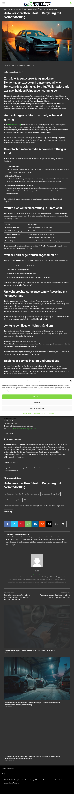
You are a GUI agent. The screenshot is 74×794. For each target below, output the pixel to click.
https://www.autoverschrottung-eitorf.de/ (22, 428)
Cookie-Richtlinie (26, 413)
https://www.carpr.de (37, 574)
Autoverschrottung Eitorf (50, 494)
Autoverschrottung (14, 125)
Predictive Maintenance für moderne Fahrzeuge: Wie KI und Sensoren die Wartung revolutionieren (17, 597)
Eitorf (26, 500)
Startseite (7, 9)
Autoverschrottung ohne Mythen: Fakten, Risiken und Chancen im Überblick (30, 651)
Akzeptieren (37, 397)
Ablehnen (37, 403)
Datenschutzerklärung (39, 413)
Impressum (51, 413)
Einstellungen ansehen (37, 408)
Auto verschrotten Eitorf (14, 494)
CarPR (37, 571)
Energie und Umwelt (17, 9)
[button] (71, 381)
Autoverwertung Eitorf (13, 500)
